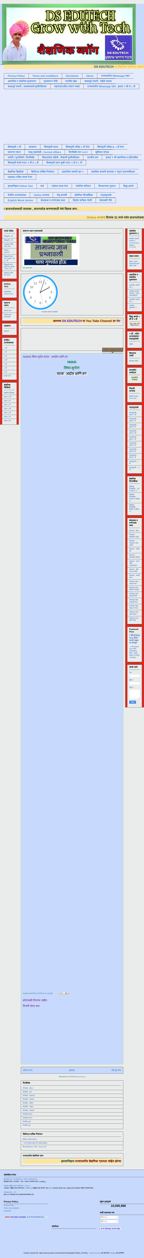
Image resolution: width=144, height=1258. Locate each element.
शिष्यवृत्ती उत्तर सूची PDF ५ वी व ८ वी (64, 162)
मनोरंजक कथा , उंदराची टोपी (134, 595)
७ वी (5, 372)
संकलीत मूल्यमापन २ (132, 306)
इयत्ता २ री (7, 401)
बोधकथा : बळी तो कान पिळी (133, 570)
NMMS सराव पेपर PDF (8, 274)
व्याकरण (32, 146)
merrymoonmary (95, 1253)
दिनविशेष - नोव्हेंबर (28, 1107)
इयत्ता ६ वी (7, 417)
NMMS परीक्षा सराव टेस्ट (20, 177)
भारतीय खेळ (71, 81)
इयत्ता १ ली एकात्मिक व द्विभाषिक (122, 157)
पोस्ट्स (104, 1217)
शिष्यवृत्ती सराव (51, 146)
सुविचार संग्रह (102, 152)
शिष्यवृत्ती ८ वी (8, 240)
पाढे (42, 186)
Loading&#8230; (73, 683)
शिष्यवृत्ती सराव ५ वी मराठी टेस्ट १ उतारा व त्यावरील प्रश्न (20, 1179)
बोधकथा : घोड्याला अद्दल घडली (133, 543)
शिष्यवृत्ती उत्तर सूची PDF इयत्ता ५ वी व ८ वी (9, 266)
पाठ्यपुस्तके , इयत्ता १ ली (133, 414)
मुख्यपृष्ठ (72, 1070)
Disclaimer (72, 75)
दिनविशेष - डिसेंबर (28, 1103)
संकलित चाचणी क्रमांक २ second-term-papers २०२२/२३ (134, 243)
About (89, 75)
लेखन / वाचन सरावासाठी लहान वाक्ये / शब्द (134, 263)
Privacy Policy (16, 75)
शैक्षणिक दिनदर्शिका (84, 195)
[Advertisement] (23, 116)
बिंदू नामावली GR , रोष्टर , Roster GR (34, 1147)
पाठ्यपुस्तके (106, 195)
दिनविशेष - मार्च (27, 1092)
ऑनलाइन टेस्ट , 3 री (10, 1192)
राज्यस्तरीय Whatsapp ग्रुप (115, 75)
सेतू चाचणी (62, 195)
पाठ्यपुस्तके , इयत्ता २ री (133, 420)
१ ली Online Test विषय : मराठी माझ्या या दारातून (134, 639)
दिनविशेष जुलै (27, 1122)
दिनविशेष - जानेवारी (28, 1099)
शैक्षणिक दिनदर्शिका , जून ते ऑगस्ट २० (134, 488)
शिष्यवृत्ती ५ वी (14, 146)
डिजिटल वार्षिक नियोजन (42, 171)
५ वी (5, 364)
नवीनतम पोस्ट (28, 1070)
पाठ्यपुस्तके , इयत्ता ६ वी (133, 444)
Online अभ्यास (41, 195)
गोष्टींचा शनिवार (83, 186)
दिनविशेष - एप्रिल (28, 1088)
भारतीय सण (92, 157)
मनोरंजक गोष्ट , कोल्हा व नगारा (134, 607)
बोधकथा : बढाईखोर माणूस (134, 536)
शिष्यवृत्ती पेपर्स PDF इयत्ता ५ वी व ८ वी (9, 258)
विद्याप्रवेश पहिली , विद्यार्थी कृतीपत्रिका (60, 157)
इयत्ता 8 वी (7, 376)
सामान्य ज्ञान (14, 152)
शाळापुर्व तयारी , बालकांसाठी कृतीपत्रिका (27, 86)
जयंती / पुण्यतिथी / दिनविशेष (21, 157)
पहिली (131, 344)
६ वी (5, 368)
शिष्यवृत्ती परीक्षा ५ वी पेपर (78, 146)
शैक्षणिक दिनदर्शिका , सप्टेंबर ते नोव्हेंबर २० (134, 498)
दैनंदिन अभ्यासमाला (17, 195)
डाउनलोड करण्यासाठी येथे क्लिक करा (46, 208)
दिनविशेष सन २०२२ (78, 152)
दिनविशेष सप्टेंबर (27, 1114)
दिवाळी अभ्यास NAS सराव (133, 397)
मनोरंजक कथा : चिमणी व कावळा (134, 589)
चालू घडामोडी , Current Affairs (44, 152)
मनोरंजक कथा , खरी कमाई (134, 619)
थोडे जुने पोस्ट (116, 1070)
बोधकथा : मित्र (134, 531)
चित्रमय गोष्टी (133, 361)
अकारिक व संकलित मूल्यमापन (22, 81)
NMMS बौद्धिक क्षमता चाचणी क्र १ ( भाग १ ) (17, 1186)
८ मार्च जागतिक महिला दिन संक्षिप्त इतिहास (35, 1143)
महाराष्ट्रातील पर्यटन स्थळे (67, 86)
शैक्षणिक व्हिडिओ (9, 393)
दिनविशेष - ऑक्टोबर (28, 1110)
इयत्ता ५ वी (7, 413)
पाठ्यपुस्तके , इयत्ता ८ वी (133, 456)
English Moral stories (20, 200)
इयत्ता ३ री (7, 405)
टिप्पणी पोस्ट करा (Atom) (77, 1077)
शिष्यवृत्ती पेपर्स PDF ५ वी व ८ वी (23, 162)
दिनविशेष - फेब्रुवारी (29, 1095)
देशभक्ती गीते (106, 200)
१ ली (5, 348)
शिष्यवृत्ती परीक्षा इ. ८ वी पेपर (110, 146)
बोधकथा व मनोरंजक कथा (53, 200)
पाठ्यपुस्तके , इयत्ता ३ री (133, 426)
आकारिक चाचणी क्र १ (73, 171)
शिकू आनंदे (128, 186)
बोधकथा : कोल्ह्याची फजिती (134, 556)
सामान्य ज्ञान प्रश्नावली (8, 316)
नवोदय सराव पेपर (59, 186)
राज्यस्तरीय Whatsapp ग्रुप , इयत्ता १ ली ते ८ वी (111, 86)
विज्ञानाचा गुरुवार (107, 186)
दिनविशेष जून (26, 1125)
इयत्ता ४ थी (7, 409)
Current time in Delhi (50, 312)
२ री (5, 352)
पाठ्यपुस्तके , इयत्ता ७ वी (133, 450)
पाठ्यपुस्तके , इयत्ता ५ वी (133, 438)
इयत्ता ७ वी (7, 421)
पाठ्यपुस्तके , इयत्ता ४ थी (133, 432)
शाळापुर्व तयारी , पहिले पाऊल (98, 81)
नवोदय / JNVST (7, 251)
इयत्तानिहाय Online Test (20, 186)
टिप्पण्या (104, 1221)
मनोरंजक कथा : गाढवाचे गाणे (134, 583)
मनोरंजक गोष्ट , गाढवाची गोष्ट (134, 601)
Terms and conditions (45, 75)
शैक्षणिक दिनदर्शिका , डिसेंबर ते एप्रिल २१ (134, 508)
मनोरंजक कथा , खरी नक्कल (134, 613)
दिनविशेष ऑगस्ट (27, 1118)
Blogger (113, 1253)
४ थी (5, 360)
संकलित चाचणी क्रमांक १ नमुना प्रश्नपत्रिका (113, 171)
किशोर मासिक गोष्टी (82, 200)
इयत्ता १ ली (7, 397)
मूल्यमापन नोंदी (50, 81)
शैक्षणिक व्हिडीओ (15, 171)
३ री (5, 356)
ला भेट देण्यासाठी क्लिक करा (44, 1217)
